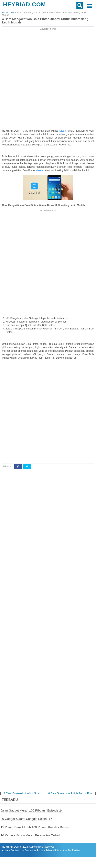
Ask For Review (71, 850)
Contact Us (17, 850)
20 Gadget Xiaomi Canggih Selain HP (26, 818)
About (5, 850)
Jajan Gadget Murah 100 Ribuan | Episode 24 (32, 810)
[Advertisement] (48, 79)
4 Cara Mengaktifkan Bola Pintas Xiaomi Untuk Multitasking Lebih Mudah (45, 20)
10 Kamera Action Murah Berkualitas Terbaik (31, 835)
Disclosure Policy (34, 850)
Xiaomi (63, 130)
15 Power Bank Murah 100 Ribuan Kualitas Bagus (35, 827)
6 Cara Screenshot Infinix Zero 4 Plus (70, 793)
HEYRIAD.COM (24, 4)
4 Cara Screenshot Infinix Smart (22, 793)
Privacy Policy (53, 850)
